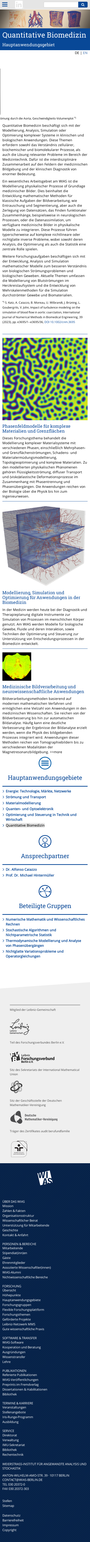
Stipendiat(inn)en (14, 1253)
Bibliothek (9, 1394)
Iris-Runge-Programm (17, 1417)
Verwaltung (10, 1440)
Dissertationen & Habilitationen (24, 1389)
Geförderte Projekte (16, 1319)
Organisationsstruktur (18, 1215)
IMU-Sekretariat (13, 1445)
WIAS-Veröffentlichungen (20, 1379)
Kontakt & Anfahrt (15, 1235)
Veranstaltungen (14, 1407)
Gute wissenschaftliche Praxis (23, 1329)
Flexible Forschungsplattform (23, 1309)
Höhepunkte (11, 1295)
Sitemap (8, 1505)
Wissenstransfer (13, 1357)
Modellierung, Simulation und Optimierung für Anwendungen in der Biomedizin (41, 597)
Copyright (9, 1530)
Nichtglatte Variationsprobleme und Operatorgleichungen (35, 953)
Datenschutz (11, 1515)
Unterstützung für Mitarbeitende (25, 1225)
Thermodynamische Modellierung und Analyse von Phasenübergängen (43, 943)
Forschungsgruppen (16, 1305)
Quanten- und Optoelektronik (29, 809)
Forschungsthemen (16, 1314)
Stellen (7, 1501)
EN (85, 52)
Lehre (6, 1362)
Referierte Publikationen (19, 1375)
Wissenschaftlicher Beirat (20, 1220)
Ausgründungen (13, 1352)
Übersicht (9, 1290)
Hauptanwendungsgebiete (21, 1300)
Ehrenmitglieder (13, 1262)
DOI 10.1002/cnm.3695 (59, 322)
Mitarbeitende (12, 1248)
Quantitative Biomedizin (25, 825)
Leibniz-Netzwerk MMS (18, 1324)
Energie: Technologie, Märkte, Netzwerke (38, 791)
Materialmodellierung (23, 803)
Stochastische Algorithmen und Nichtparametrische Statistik (31, 932)
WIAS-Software (13, 1342)
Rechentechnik (13, 1454)
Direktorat (9, 1435)
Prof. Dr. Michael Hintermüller (30, 875)
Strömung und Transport (26, 797)
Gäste (6, 1258)
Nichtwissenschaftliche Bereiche (25, 1277)
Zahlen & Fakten (13, 1211)
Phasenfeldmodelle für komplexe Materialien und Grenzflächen (36, 428)
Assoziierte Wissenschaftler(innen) (26, 1267)
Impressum (10, 1525)
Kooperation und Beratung (21, 1347)
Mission (7, 1206)
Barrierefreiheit (13, 1520)
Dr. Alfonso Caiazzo (21, 869)
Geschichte (10, 1230)
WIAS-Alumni (11, 1272)
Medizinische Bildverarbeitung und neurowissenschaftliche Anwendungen (43, 689)
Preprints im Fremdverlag (20, 1384)
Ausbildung (10, 1422)
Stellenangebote (14, 1412)
